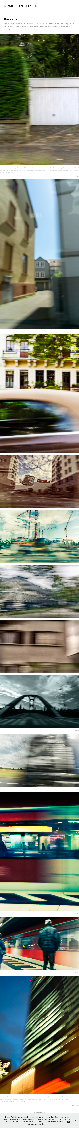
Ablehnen (43, 1124)
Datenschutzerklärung (31, 1119)
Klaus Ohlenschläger (20, 5)
